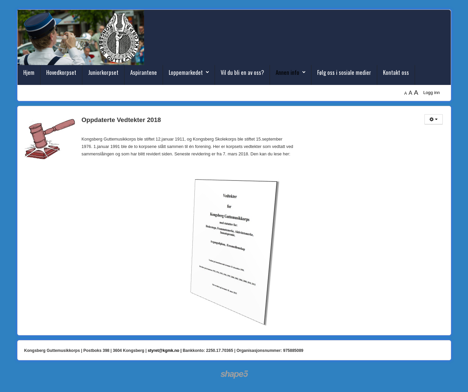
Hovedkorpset (61, 72)
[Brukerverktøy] (433, 119)
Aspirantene (143, 72)
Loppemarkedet (186, 72)
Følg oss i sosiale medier (344, 72)
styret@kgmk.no (164, 350)
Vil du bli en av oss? (242, 72)
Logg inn (431, 92)
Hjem (28, 72)
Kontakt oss (396, 72)
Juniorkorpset (103, 72)
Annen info (287, 72)
